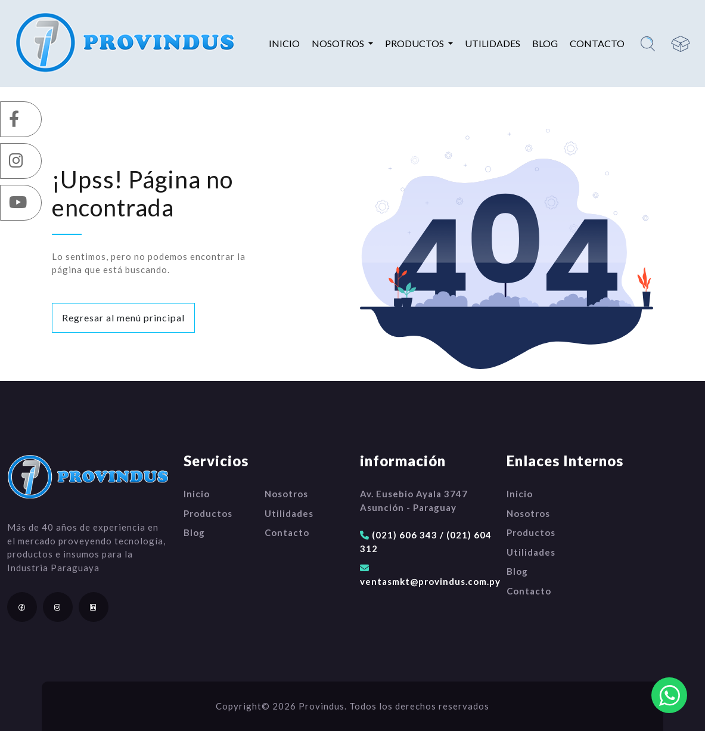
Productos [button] (415, 43)
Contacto (597, 43)
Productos (208, 513)
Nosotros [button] (339, 43)
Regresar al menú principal (123, 317)
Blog (545, 43)
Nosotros (286, 493)
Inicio (284, 43)
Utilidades (492, 43)
